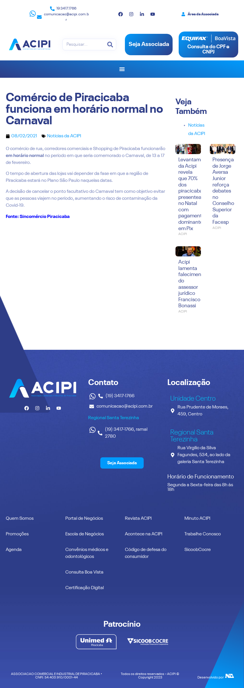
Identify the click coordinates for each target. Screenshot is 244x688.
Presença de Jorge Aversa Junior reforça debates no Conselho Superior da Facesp (223, 191)
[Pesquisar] (110, 44)
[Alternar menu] (122, 69)
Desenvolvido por (210, 677)
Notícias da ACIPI (64, 136)
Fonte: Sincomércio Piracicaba (38, 216)
